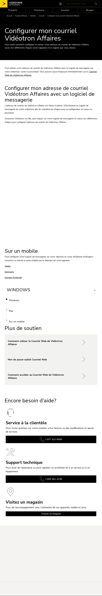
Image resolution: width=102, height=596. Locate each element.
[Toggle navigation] (13, 10)
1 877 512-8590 (51, 439)
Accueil (9, 16)
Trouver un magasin (51, 513)
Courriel (41, 16)
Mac (11, 311)
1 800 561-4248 (51, 479)
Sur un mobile (17, 321)
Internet (32, 16)
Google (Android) (13, 277)
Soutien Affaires (21, 16)
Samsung (9, 271)
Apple (7, 266)
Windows (14, 300)
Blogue (90, 10)
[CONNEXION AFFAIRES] (60, 3)
